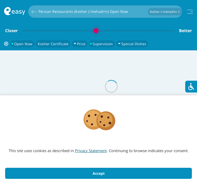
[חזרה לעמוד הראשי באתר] (14, 11)
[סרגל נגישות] (191, 86)
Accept (99, 173)
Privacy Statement (91, 150)
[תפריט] (190, 12)
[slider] (98, 30)
